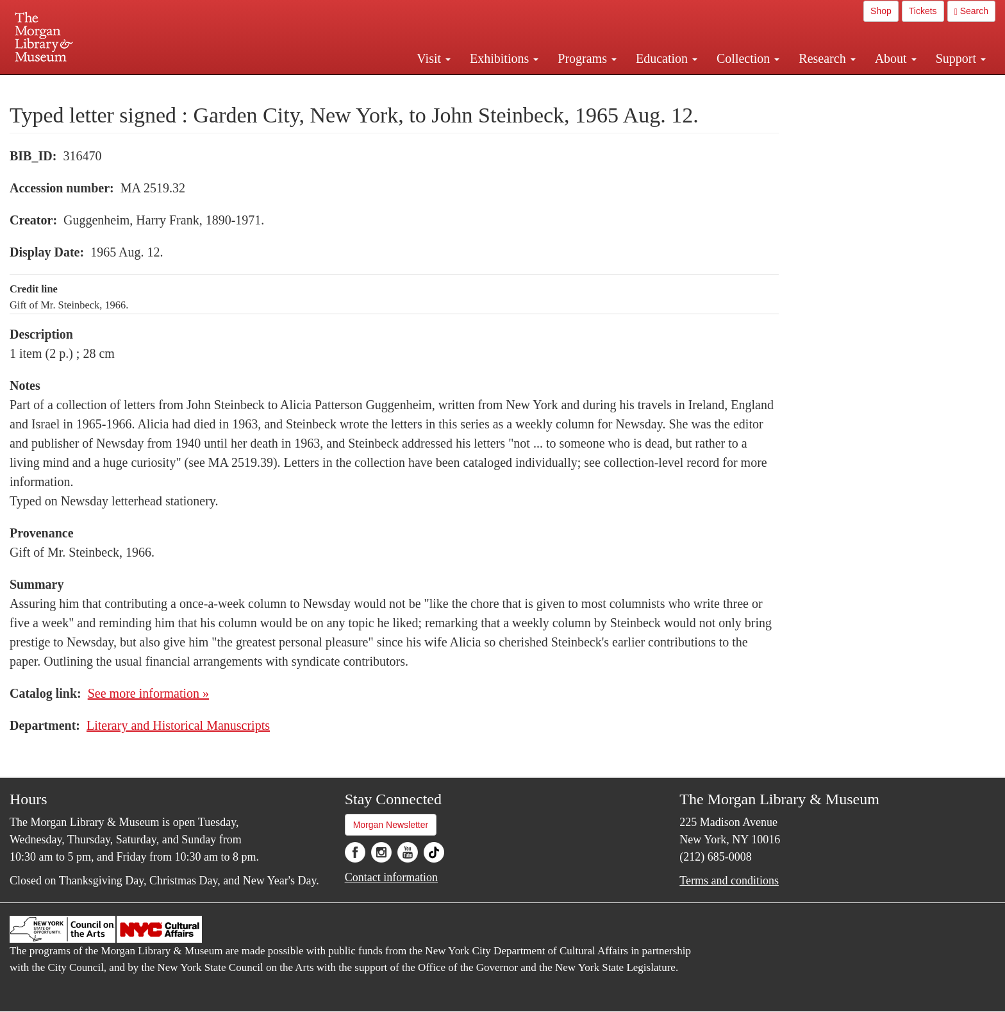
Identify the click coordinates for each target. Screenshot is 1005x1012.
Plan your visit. (350, 86)
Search (971, 11)
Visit (434, 58)
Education (666, 58)
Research (827, 58)
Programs (587, 58)
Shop (881, 11)
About (896, 58)
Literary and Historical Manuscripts (178, 725)
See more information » (148, 693)
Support (961, 58)
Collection (748, 58)
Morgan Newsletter (391, 825)
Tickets (923, 11)
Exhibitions (504, 58)
